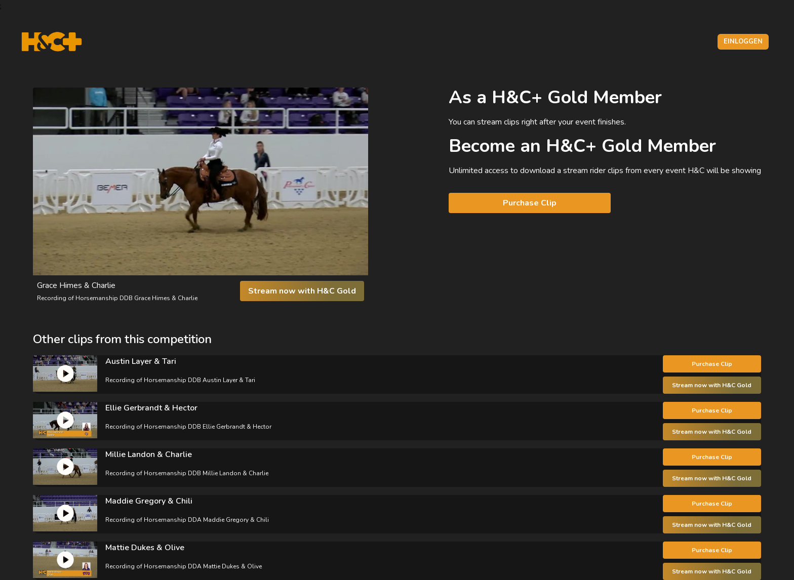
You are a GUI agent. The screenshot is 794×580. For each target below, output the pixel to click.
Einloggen (743, 41)
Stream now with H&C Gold (302, 291)
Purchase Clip (530, 203)
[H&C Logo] (51, 41)
